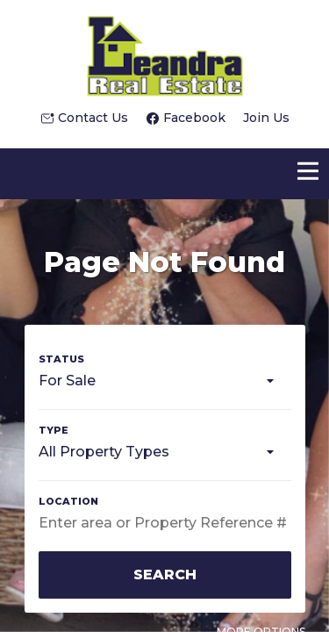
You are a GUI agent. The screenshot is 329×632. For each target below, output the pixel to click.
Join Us (266, 118)
